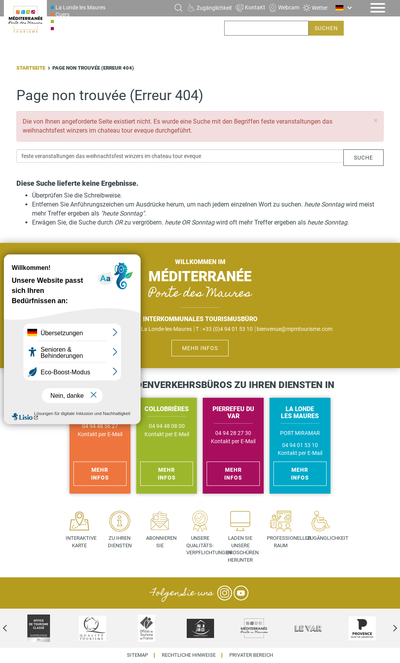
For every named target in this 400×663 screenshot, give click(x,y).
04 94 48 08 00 (167, 426)
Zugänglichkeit (323, 538)
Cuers (62, 14)
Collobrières (69, 21)
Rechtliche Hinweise (189, 655)
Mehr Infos (200, 348)
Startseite (30, 68)
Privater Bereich (251, 655)
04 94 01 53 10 (300, 445)
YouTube (241, 593)
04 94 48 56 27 (100, 426)
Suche (363, 158)
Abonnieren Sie (161, 541)
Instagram (224, 593)
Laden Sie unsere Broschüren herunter (243, 549)
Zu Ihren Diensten (120, 541)
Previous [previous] (11, 628)
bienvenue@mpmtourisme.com (294, 329)
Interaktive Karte (81, 541)
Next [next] (388, 628)
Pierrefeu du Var (75, 28)
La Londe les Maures (80, 7)
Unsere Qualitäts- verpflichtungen (203, 545)
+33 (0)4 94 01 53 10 (227, 329)
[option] (39, 628)
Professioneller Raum (283, 541)
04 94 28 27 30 (233, 433)
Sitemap (137, 655)
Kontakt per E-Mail (100, 434)
